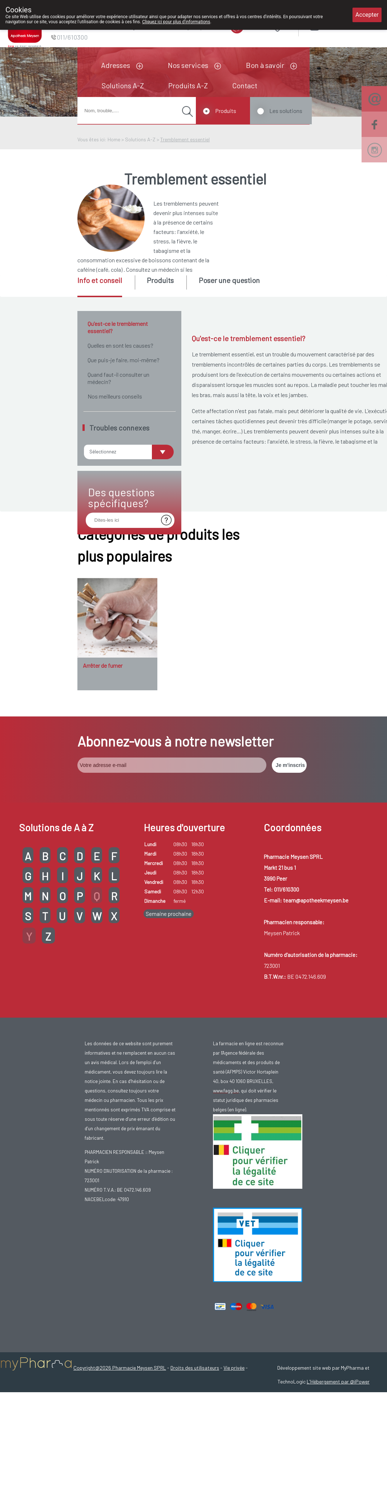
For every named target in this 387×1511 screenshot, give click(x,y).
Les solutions (285, 110)
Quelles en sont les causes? (120, 345)
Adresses (115, 65)
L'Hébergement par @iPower (338, 1465)
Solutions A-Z (123, 85)
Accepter (367, 14)
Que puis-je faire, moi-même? (124, 359)
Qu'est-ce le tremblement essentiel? (118, 327)
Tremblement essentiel (185, 139)
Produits (225, 110)
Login (332, 25)
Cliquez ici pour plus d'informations (176, 21)
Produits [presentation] (160, 280)
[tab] (105, 286)
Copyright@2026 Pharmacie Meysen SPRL (119, 1451)
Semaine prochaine (169, 997)
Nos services (188, 65)
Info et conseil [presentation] (99, 280)
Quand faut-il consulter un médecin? (118, 378)
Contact (244, 85)
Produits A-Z (188, 85)
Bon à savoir (265, 65)
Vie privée (234, 1451)
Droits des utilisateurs (194, 1451)
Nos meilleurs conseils (115, 396)
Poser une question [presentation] (229, 280)
